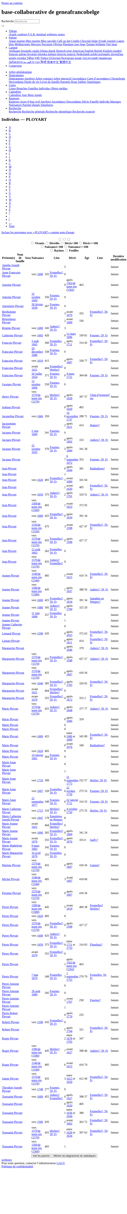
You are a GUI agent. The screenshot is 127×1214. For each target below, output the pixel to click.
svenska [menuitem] (22, 58)
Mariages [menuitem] (115, 101)
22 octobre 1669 (35, 297)
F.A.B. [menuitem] (32, 34)
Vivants (38, 243)
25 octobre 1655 (35, 449)
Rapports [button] (14, 98)
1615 (69, 577)
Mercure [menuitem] (36, 44)
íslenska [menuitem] (43, 54)
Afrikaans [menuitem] (15, 50)
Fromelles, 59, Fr (56, 343)
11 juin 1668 (35, 615)
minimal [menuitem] (41, 34)
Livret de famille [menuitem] (50, 81)
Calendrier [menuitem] (15, 95)
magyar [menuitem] (71, 54)
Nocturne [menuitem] (47, 44)
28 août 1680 (35, 993)
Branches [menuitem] (22, 88)
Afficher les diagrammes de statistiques (74, 1155)
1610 (40, 360)
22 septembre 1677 (37, 801)
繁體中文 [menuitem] (65, 62)
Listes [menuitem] (12, 88)
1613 (69, 1078)
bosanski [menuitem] (26, 50)
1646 (69, 649)
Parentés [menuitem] (65, 81)
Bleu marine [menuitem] (33, 41)
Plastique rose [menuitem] (71, 44)
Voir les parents (41, 1155)
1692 (69, 441)
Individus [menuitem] (45, 88)
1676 (69, 747)
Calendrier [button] (15, 91)
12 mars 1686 (71, 335)
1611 (69, 426)
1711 (69, 344)
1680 (40, 328)
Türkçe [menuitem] (44, 58)
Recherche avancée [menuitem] (83, 111)
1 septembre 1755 (72, 976)
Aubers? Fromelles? (56, 561)
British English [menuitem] (103, 50)
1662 (69, 1123)
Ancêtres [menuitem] (29, 78)
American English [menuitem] (83, 50)
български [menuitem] (68, 58)
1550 (35, 531)
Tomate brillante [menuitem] (96, 44)
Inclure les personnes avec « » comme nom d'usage (37, 232)
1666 (40, 416)
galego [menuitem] (23, 54)
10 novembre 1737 (72, 416)
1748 (40, 1089)
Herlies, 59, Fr (98, 780)
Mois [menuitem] (31, 95)
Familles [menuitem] (33, 88)
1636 (69, 1112)
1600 (40, 515)
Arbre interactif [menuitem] (62, 78)
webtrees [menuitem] (52, 34)
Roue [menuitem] (74, 81)
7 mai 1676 (34, 976)
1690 (40, 274)
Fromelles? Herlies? (56, 368)
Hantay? (95, 425)
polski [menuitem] (94, 54)
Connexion (15, 65)
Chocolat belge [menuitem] (89, 41)
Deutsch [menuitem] (61, 50)
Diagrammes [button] (16, 75)
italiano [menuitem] (52, 54)
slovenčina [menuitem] (117, 54)
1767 (69, 1001)
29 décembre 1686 (37, 352)
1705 (69, 685)
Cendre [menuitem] (75, 41)
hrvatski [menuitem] (32, 54)
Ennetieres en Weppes (56, 818)
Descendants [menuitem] (16, 81)
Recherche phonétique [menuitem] (59, 111)
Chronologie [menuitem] (118, 78)
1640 (40, 683)
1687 (69, 362)
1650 (40, 494)
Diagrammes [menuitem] (16, 78)
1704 (69, 1031)
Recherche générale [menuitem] (34, 111)
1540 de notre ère (36, 575)
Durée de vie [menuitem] (32, 81)
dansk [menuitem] (52, 50)
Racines (58, 250)
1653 (69, 506)
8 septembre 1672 (72, 459)
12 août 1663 (35, 551)
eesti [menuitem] (69, 50)
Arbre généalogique (20, 72)
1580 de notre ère (36, 589)
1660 (40, 832)
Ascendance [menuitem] (79, 78)
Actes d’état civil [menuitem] (30, 101)
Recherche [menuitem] (15, 111)
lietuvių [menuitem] (62, 54)
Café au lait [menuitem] (64, 41)
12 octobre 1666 (35, 384)
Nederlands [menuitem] (83, 54)
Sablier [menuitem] (82, 81)
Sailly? (94, 839)
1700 (69, 609)
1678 (69, 1038)
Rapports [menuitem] (14, 101)
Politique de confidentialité (17, 1166)
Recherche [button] (15, 108)
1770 (69, 1016)
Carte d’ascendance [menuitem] (99, 78)
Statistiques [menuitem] (93, 81)
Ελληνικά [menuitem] (55, 58)
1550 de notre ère (36, 526)
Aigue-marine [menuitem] (17, 41)
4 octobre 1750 (71, 810)
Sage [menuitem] (83, 44)
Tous (11, 226)
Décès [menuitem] (86, 101)
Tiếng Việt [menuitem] (33, 58)
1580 (35, 594)
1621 (34, 369)
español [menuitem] (117, 50)
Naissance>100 (52, 246)
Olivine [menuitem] (58, 44)
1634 (69, 517)
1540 (35, 580)
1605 (40, 335)
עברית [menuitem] (35, 62)
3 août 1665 (35, 343)
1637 (69, 591)
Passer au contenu (12, 3)
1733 (69, 947)
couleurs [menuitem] (22, 34)
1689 (69, 322)
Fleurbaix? (96, 944)
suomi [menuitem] (13, 58)
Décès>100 (70, 243)
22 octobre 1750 (70, 791)
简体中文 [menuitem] (53, 62)
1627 (69, 1052)
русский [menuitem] (92, 58)
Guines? (94, 865)
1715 (40, 810)
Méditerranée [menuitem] (23, 44)
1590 (40, 633)
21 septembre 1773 (72, 780)
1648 (69, 710)
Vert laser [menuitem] (111, 44)
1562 (70, 289)
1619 (69, 908)
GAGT (61, 1163)
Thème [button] (13, 31)
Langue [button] (13, 47)
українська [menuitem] (105, 58)
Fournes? (95, 1000)
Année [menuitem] (38, 95)
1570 (35, 401)
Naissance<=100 (76, 246)
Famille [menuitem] (95, 101)
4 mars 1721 (70, 375)
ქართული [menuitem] (16, 62)
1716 (40, 780)
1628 (69, 398)
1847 (40, 817)
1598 (69, 528)
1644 (69, 470)
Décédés (53, 243)
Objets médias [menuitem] (59, 88)
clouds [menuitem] (13, 34)
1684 (69, 450)
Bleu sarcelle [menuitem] (49, 41)
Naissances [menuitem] (16, 105)
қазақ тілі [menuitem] (81, 58)
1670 (69, 315)
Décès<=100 (88, 243)
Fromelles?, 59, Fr (57, 274)
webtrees (6, 1159)
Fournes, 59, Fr (55, 297)
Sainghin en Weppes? (97, 600)
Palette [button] (13, 37)
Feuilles (72, 250)
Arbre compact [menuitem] (44, 78)
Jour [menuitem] (25, 95)
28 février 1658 (37, 306)
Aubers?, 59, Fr (55, 328)
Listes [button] (12, 85)
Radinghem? (97, 468)
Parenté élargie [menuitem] (32, 105)
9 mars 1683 (35, 847)
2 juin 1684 (34, 432)
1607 (69, 674)
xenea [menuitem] (61, 34)
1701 (69, 496)
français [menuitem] (14, 54)
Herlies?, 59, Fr (55, 396)
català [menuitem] (36, 50)
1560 (35, 510)
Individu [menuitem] (104, 101)
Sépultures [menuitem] (47, 105)
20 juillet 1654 (36, 375)
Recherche (7, 21)
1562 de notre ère (71, 285)
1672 (69, 699)
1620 (69, 408)
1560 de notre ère (36, 505)
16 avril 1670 (35, 854)
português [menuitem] (104, 54)
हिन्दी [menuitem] (44, 62)
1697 (40, 791)
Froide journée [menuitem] (108, 41)
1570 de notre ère (36, 396)
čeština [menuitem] (44, 50)
